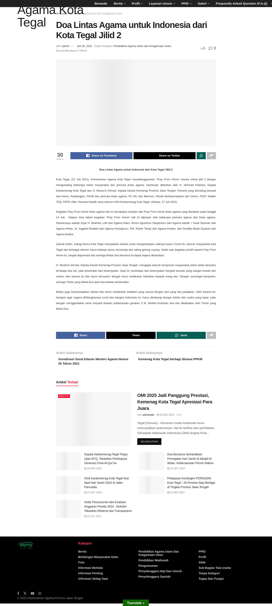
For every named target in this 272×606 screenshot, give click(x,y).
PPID (185, 3)
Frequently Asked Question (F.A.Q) (241, 3)
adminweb (148, 417)
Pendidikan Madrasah (153, 562)
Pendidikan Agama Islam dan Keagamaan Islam (95, 13)
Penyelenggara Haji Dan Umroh (160, 573)
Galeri (202, 3)
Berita (118, 3)
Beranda (101, 3)
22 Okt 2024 (93, 495)
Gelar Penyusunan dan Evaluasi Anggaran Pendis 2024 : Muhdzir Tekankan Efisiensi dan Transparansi (108, 509)
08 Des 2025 (165, 417)
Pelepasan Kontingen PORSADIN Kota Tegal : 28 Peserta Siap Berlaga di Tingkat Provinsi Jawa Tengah (191, 485)
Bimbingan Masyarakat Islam (98, 559)
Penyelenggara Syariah (154, 579)
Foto (81, 565)
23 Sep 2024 (176, 495)
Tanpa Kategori (209, 575)
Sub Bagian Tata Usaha (215, 570)
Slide (202, 565)
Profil (136, 3)
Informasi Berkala (90, 570)
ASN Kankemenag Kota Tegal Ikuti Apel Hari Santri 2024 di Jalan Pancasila (106, 485)
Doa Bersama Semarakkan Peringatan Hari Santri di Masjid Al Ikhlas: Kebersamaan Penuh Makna (190, 461)
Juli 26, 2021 (84, 46)
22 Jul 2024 (92, 519)
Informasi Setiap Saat (93, 581)
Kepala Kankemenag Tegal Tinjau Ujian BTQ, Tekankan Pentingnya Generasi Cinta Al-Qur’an (105, 461)
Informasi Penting (90, 575)
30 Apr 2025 (93, 471)
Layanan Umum (160, 3)
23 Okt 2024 (176, 471)
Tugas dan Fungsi (211, 581)
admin (65, 46)
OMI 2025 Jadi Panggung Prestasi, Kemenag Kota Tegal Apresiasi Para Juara (174, 404)
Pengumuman (148, 568)
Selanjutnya (149, 444)
